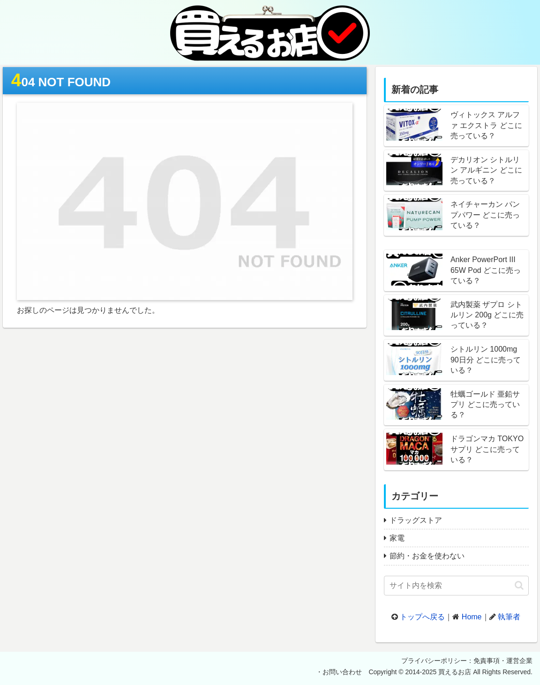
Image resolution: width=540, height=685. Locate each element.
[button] (519, 585)
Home (472, 617)
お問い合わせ (342, 672)
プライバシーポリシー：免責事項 (450, 660)
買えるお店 (454, 672)
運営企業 (519, 660)
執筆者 (509, 617)
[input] (456, 585)
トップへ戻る (422, 617)
